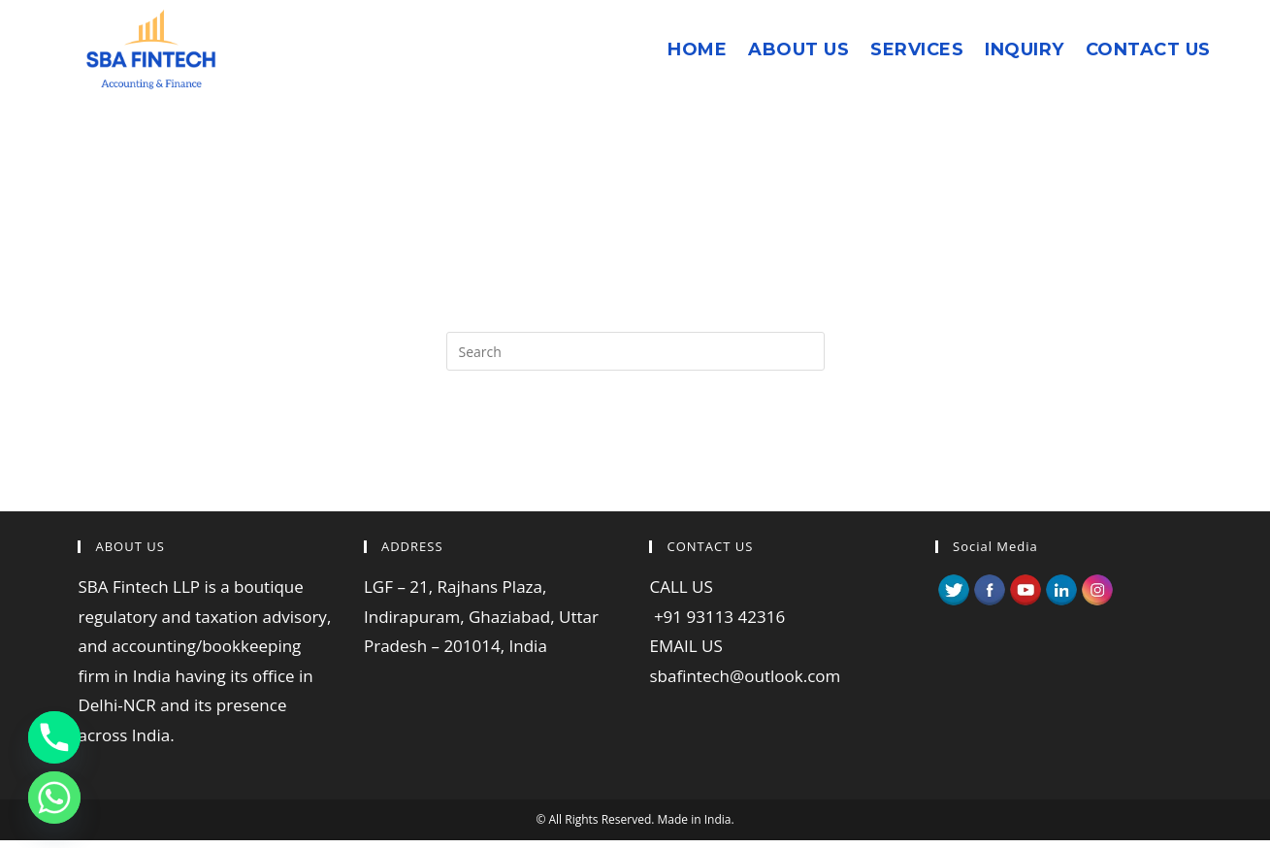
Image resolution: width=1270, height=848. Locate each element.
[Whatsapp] (54, 797)
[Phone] (54, 737)
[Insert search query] (635, 351)
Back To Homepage (635, 449)
